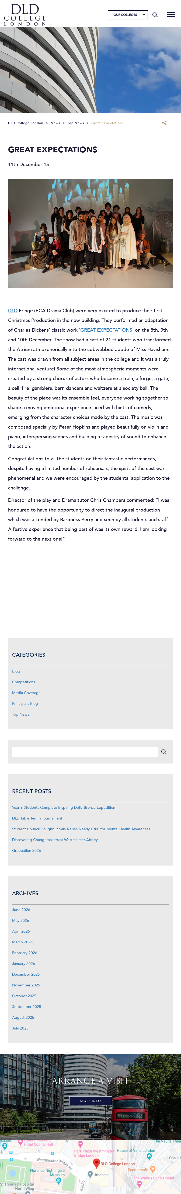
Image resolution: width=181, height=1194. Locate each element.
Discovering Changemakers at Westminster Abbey (55, 839)
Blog (16, 671)
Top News (20, 714)
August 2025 (23, 1017)
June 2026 (21, 909)
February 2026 (24, 952)
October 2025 (24, 996)
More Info (90, 1101)
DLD (13, 310)
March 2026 (22, 942)
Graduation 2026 (26, 850)
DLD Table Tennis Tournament (37, 818)
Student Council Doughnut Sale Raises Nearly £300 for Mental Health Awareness (81, 829)
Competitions (23, 682)
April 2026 (21, 931)
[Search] (155, 15)
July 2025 (20, 1028)
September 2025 (26, 1006)
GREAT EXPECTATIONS (106, 330)
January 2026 (23, 963)
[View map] (90, 1167)
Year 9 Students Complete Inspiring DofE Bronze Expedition (63, 807)
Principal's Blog (25, 703)
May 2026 (20, 920)
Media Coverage (26, 692)
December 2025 (26, 974)
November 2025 (26, 985)
